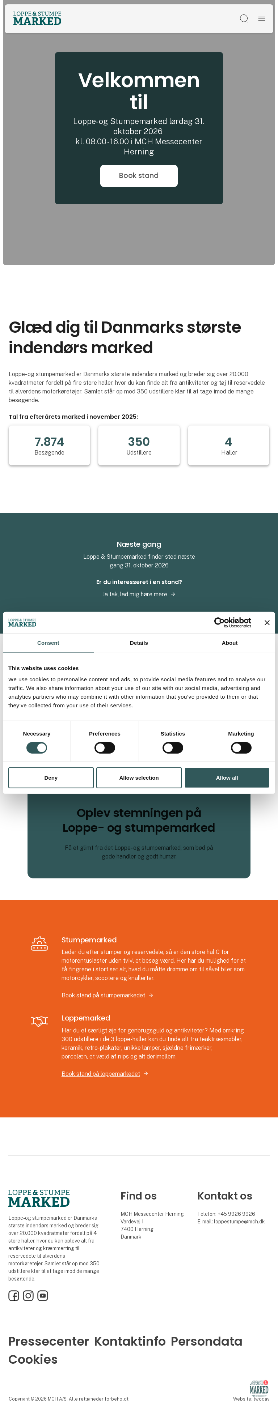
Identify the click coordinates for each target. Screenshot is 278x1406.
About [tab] (230, 643)
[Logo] (37, 19)
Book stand (139, 175)
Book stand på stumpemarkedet (103, 995)
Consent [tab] (48, 643)
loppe (220, 1221)
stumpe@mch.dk (246, 1221)
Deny (51, 778)
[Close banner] (267, 622)
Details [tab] (139, 643)
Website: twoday (251, 1399)
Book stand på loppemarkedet (101, 1073)
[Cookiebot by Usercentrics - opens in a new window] (219, 622)
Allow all (227, 778)
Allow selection (139, 778)
